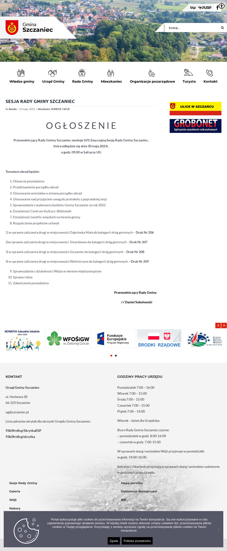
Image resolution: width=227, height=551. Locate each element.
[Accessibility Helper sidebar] (222, 6)
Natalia (13, 109)
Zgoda (114, 540)
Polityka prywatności (137, 540)
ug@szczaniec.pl (17, 412)
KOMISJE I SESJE (60, 109)
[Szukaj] (222, 27)
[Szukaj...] (195, 27)
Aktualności (44, 109)
